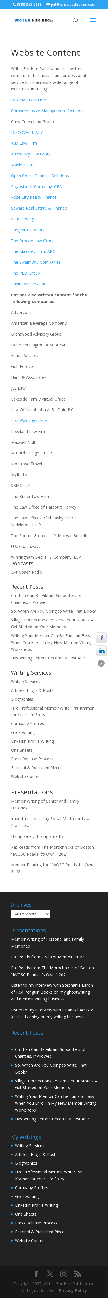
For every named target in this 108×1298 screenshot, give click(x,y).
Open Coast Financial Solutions (40, 175)
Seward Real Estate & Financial (40, 208)
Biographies (22, 699)
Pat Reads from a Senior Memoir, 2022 (47, 957)
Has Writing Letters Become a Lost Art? (48, 658)
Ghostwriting (23, 732)
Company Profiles (27, 723)
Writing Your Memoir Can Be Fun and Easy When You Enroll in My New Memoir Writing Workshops (51, 642)
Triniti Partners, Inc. (29, 284)
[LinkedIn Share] (101, 651)
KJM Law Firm (24, 143)
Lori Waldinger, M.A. (29, 420)
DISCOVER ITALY (27, 132)
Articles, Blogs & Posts (32, 690)
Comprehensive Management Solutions (48, 110)
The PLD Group (25, 273)
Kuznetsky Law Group (31, 154)
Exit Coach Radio (26, 572)
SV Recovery (22, 219)
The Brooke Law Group (33, 240)
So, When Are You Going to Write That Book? (53, 611)
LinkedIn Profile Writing (32, 741)
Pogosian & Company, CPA (36, 186)
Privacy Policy (73, 1290)
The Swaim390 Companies (36, 262)
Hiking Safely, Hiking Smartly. (37, 836)
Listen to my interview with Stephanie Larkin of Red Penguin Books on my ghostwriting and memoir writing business (52, 992)
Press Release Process (32, 758)
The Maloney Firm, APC (33, 251)
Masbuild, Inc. (23, 165)
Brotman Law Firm (28, 100)
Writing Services (25, 681)
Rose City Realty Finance (34, 197)
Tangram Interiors (28, 230)
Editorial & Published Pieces (36, 767)
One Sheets (22, 750)
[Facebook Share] (101, 637)
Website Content (26, 776)
